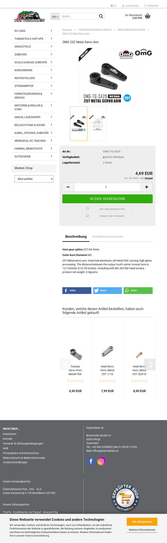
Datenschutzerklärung (37, 535)
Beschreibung (76, 236)
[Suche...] (55, 16)
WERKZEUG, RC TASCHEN (30, 140)
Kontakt (7, 438)
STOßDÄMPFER (24, 85)
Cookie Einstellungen (15, 462)
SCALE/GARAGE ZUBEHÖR (31, 62)
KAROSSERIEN (23, 70)
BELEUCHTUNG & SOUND (30, 125)
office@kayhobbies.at (105, 450)
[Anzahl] (107, 187)
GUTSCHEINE (23, 156)
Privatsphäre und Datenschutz (21, 453)
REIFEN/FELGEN (25, 78)
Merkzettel (151, 5)
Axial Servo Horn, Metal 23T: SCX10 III (139, 370)
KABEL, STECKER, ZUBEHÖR (32, 132)
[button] (113, 6)
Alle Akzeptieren (142, 521)
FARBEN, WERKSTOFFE (29, 148)
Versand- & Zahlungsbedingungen (23, 443)
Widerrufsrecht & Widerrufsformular (24, 457)
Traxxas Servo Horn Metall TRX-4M (75, 370)
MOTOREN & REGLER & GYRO (29, 107)
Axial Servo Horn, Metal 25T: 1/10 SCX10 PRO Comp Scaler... (107, 370)
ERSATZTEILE (23, 46)
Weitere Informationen (142, 529)
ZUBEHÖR (21, 54)
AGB (5, 448)
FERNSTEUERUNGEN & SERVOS (28, 95)
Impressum (9, 433)
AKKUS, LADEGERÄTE (28, 117)
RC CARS (20, 30)
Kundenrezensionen (107, 236)
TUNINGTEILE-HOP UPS (29, 38)
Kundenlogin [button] (130, 5)
